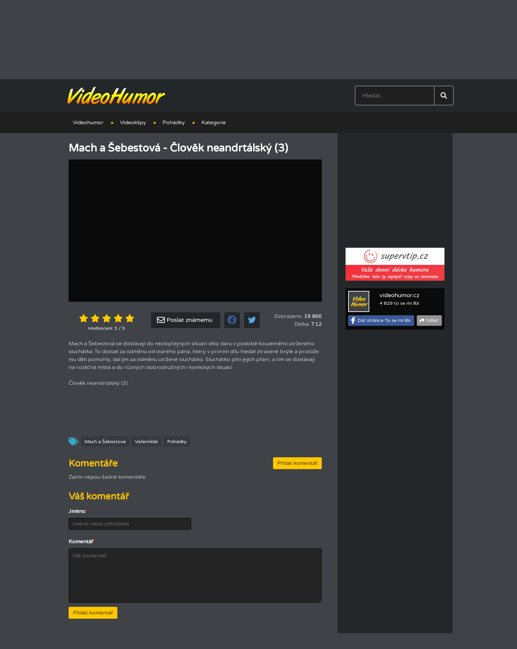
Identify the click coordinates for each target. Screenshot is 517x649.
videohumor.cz (399, 295)
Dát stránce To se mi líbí (384, 320)
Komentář (82, 541)
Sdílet (432, 320)
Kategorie (213, 122)
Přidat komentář (297, 463)
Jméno (78, 511)
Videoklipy (133, 122)
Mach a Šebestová (105, 441)
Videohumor (88, 122)
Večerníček (146, 441)
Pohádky (174, 122)
